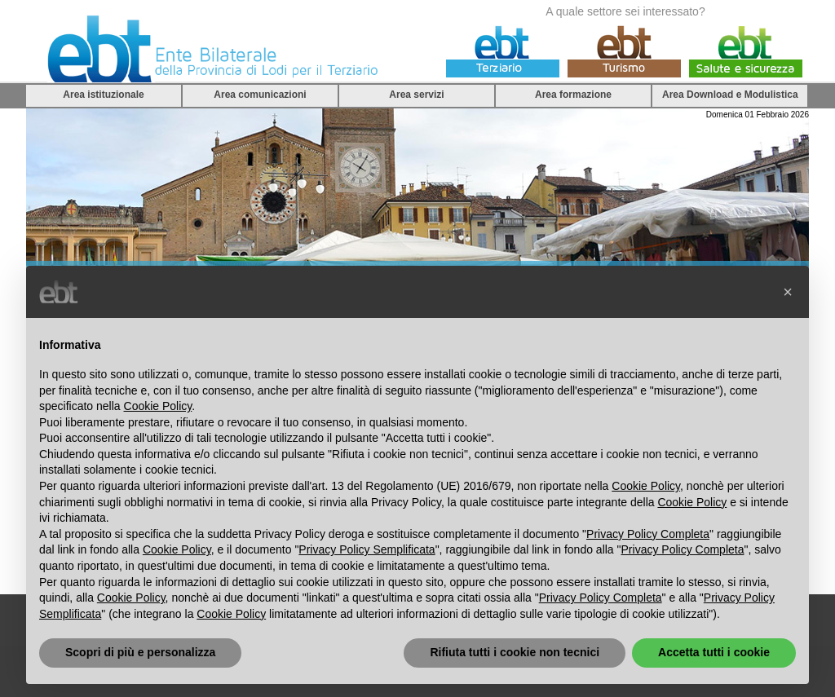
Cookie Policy (158, 405)
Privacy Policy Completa (647, 533)
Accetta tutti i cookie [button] (714, 652)
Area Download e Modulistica (730, 94)
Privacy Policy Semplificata (366, 549)
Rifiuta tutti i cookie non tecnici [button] (514, 652)
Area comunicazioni (260, 94)
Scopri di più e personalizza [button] (140, 652)
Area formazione (573, 94)
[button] (788, 292)
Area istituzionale (103, 94)
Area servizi (416, 94)
